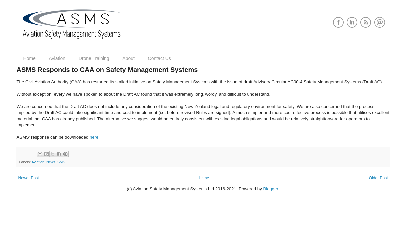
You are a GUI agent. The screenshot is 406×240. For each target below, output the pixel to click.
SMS (61, 162)
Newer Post (28, 178)
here (94, 137)
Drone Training (94, 58)
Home (29, 58)
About (128, 58)
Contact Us (159, 58)
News (50, 162)
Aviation (57, 58)
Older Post (378, 178)
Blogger (270, 188)
